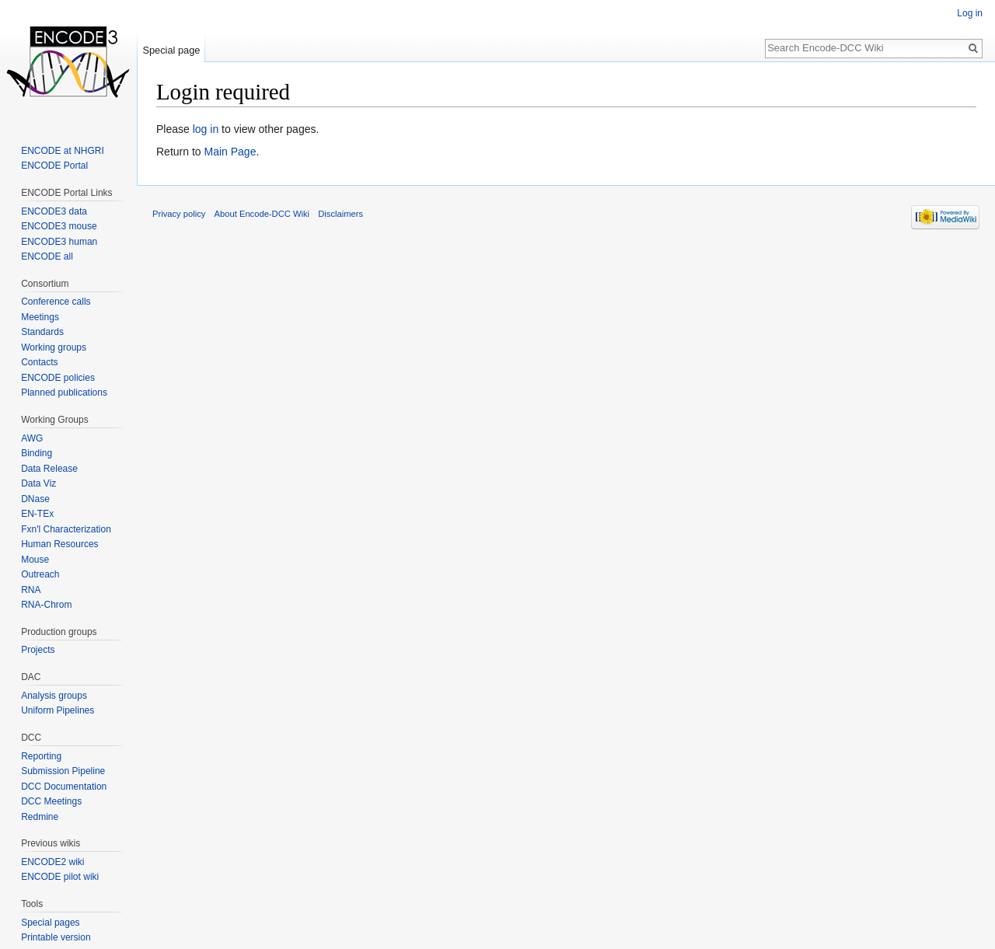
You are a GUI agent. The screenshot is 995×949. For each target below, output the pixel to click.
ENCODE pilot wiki (60, 876)
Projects (37, 649)
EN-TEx (37, 513)
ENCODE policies (58, 377)
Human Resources (59, 544)
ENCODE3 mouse (58, 226)
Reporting (41, 756)
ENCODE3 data (54, 211)
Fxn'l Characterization (66, 529)
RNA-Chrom (46, 604)
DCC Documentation (63, 786)
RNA (30, 589)
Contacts (39, 362)
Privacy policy (178, 213)
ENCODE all (47, 256)
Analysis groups (54, 695)
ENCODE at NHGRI (62, 150)
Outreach (40, 574)
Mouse (35, 559)
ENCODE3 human (59, 241)
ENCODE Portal (54, 165)
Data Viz (38, 483)
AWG (32, 438)
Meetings (40, 317)
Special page (171, 50)
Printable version (55, 937)
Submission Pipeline (63, 771)
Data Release (49, 468)
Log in (970, 13)
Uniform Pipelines (57, 710)
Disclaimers (340, 213)
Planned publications (64, 392)
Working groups (53, 347)
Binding (36, 453)
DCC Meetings (51, 801)
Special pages (50, 922)
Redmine (39, 816)
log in (205, 129)
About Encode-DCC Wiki (262, 213)
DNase (35, 499)
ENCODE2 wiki (52, 862)
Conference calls (55, 301)
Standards (42, 331)
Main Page (230, 151)
